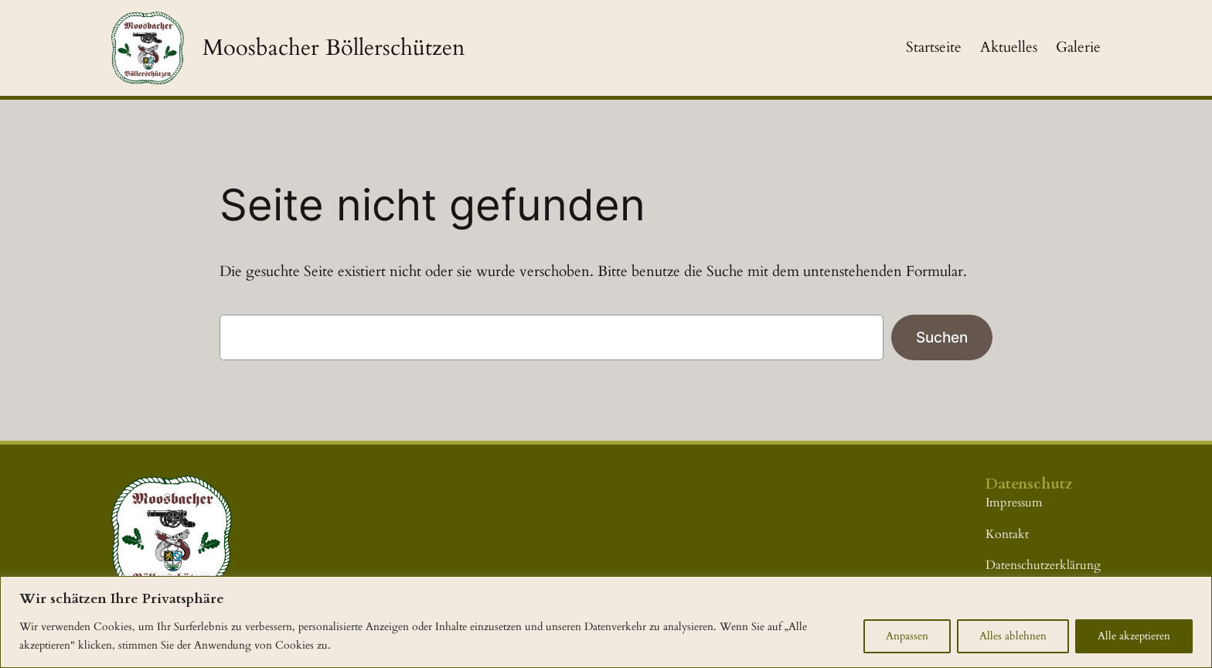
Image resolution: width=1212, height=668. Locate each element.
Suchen (942, 337)
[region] (606, 622)
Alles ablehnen (1013, 636)
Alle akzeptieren (1134, 636)
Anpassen (907, 636)
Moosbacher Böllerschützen (334, 47)
